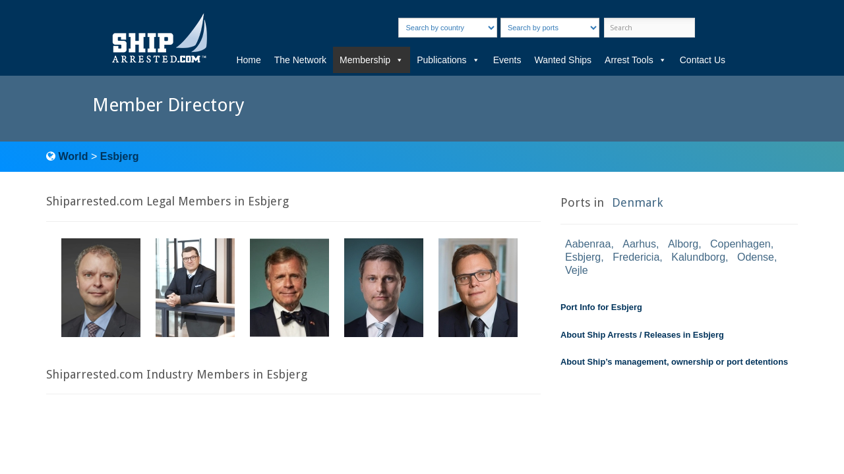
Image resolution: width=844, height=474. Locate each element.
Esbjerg (119, 156)
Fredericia (636, 257)
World (73, 156)
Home (248, 60)
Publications (448, 60)
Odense (755, 257)
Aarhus (639, 244)
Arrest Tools (636, 60)
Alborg (683, 244)
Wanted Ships (562, 60)
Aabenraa (588, 244)
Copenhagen (740, 244)
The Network (300, 60)
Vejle (576, 270)
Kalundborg (698, 257)
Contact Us (702, 60)
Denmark (637, 202)
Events (507, 60)
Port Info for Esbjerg (601, 307)
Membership (372, 60)
